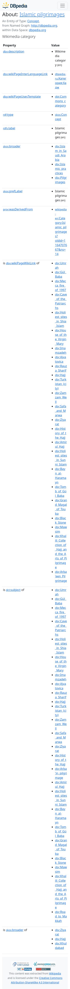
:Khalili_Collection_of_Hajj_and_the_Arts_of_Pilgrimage (61, 551)
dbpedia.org (37, 30)
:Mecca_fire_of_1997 (60, 285)
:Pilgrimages (61, 180)
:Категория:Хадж (60, 80)
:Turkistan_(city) (60, 383)
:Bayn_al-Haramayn (60, 475)
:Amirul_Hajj (61, 444)
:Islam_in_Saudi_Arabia (60, 153)
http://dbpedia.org (44, 25)
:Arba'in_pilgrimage (61, 773)
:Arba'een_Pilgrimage (61, 576)
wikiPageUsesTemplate (22, 96)
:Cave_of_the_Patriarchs (61, 301)
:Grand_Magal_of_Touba (61, 507)
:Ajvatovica (60, 359)
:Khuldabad (61, 945)
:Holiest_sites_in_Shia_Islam (61, 319)
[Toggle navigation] (62, 5)
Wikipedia (55, 973)
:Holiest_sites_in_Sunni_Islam (61, 457)
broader (11, 146)
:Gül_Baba (60, 274)
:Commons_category (60, 101)
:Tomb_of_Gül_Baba (60, 491)
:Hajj (60, 375)
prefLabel (12, 191)
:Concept (61, 117)
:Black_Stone (60, 520)
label (9, 128)
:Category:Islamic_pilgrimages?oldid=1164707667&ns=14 (61, 232)
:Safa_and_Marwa (60, 410)
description (13, 51)
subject (13, 590)
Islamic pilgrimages (42, 14)
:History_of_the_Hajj (60, 433)
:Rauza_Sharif (61, 368)
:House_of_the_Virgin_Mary (61, 337)
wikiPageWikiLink (21, 263)
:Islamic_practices (60, 168)
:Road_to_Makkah (61, 916)
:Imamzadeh (60, 350)
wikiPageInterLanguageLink (25, 74)
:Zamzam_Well (61, 397)
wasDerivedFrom (18, 209)
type (8, 115)
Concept (33, 21)
